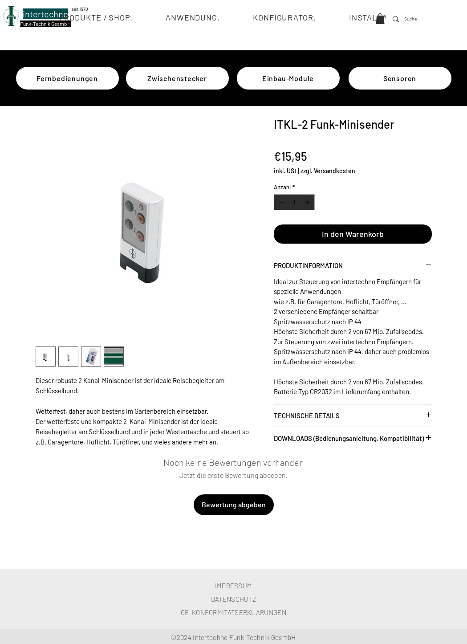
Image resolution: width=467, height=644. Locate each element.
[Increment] (308, 202)
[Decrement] (280, 202)
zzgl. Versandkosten (328, 171)
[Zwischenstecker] (177, 78)
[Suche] (412, 19)
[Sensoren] (400, 78)
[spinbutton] (294, 202)
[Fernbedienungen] (67, 78)
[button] (96, 17)
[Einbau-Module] (288, 78)
